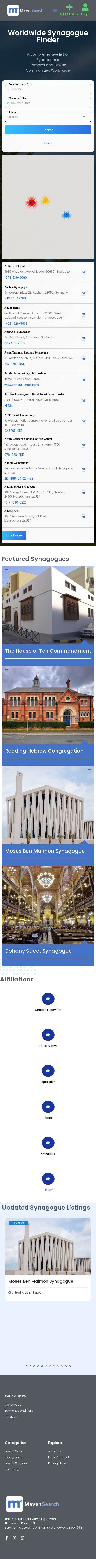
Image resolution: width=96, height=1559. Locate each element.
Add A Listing (69, 14)
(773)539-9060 (15, 278)
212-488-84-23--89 (18, 478)
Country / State (18, 98)
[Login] (85, 7)
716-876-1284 (14, 364)
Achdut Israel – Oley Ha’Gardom (25, 373)
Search (48, 130)
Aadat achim (12, 307)
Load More (14, 535)
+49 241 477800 (16, 298)
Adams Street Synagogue (19, 486)
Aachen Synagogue (16, 287)
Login (85, 14)
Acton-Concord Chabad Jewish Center (28, 438)
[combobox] (48, 103)
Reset (48, 143)
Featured (18, 1222)
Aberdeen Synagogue (17, 331)
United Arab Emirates (24, 1293)
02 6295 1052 (13, 431)
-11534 (8, 406)
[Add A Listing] (69, 7)
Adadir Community (16, 462)
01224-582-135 (14, 343)
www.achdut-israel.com (21, 385)
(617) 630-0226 (15, 502)
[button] (55, 10)
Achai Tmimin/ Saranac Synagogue (26, 352)
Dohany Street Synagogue (38, 950)
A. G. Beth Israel (14, 266)
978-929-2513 (14, 455)
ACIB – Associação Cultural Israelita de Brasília (34, 394)
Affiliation (15, 112)
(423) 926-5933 (15, 323)
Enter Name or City (20, 84)
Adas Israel (11, 510)
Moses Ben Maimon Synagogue (45, 851)
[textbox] (48, 103)
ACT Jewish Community (19, 415)
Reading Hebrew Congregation (44, 750)
